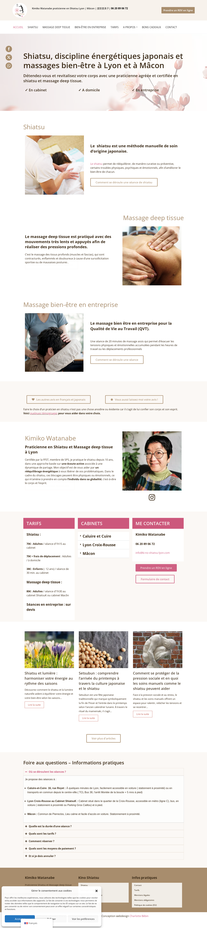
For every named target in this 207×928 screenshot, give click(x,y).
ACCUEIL (18, 27)
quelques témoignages (44, 413)
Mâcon (89, 553)
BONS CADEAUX (151, 27)
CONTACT (171, 27)
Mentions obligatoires (144, 903)
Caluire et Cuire (97, 536)
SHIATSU (33, 27)
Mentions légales (142, 898)
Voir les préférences (83, 918)
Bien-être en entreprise (90, 27)
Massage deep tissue (153, 217)
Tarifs (136, 893)
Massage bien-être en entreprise (70, 304)
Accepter (20, 918)
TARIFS (115, 27)
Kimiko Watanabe (50, 437)
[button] (96, 890)
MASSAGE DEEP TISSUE (56, 27)
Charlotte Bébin (139, 919)
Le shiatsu (96, 163)
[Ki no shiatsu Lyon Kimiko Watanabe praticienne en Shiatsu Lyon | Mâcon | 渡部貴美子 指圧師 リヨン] (19, 10)
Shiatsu (34, 127)
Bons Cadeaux (87, 903)
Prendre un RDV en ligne (178, 10)
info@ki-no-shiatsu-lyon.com (153, 553)
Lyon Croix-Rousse (99, 545)
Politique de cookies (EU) (145, 908)
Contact (138, 888)
